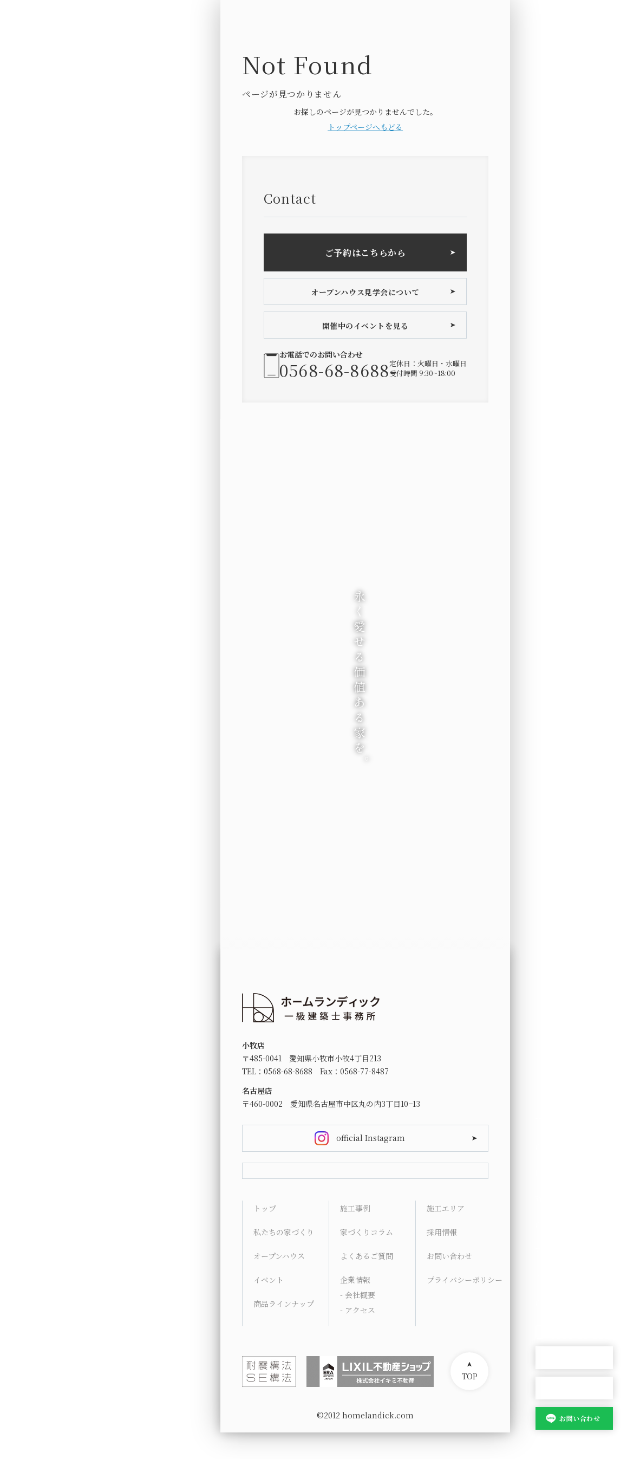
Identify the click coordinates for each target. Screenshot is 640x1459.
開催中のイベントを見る (365, 325)
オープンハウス (574, 1358)
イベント (268, 1306)
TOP (470, 1402)
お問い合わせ (579, 1418)
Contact (550, 1303)
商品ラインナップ (283, 1330)
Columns (553, 1225)
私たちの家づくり (283, 1258)
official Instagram (370, 1137)
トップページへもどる (365, 126)
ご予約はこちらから (365, 253)
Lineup (549, 1173)
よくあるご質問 (366, 1282)
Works (547, 1199)
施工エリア (446, 1234)
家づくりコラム (366, 1258)
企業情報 (355, 1306)
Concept (551, 1147)
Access (548, 1277)
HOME (547, 1121)
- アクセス (357, 1336)
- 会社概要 (357, 1321)
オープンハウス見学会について (365, 292)
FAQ (543, 1251)
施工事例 (355, 1234)
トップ (264, 1234)
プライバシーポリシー (464, 1306)
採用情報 (442, 1258)
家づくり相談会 (574, 1388)
